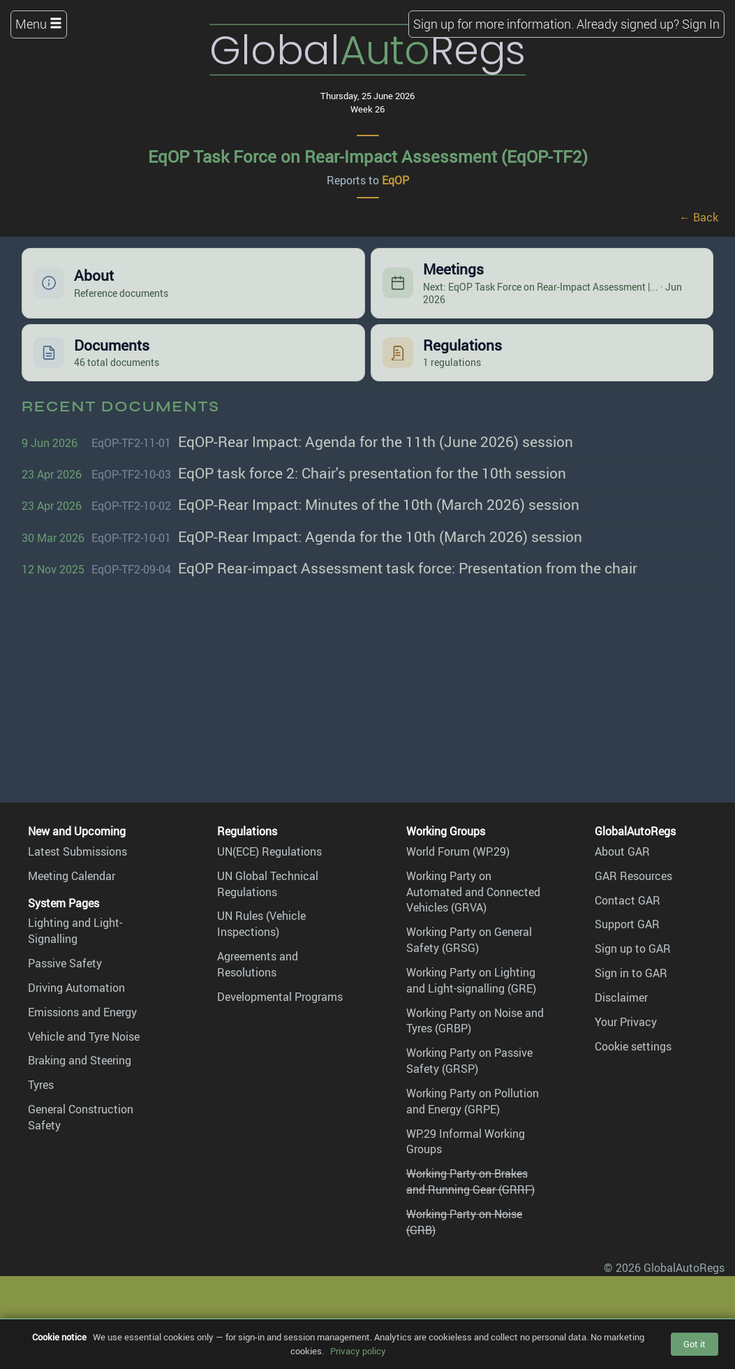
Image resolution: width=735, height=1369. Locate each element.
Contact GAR (627, 900)
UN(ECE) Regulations (269, 851)
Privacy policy (358, 1351)
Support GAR (627, 924)
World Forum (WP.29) (458, 851)
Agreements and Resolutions (257, 964)
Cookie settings (633, 1046)
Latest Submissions (77, 851)
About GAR (622, 851)
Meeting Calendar (71, 876)
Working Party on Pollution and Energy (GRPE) (472, 1101)
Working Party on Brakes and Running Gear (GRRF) (470, 1181)
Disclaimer (621, 997)
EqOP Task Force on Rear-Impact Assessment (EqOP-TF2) (368, 156)
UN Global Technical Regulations (267, 884)
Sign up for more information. (493, 23)
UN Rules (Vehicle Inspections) (261, 923)
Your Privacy (626, 1022)
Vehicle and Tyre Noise (84, 1036)
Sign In (701, 23)
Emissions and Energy (82, 1012)
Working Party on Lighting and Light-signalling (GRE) (471, 980)
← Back (698, 217)
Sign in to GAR (631, 973)
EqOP (395, 180)
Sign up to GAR (633, 948)
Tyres (41, 1084)
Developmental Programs (280, 996)
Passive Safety (65, 963)
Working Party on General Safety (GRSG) (469, 940)
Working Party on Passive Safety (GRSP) (469, 1060)
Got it (694, 1344)
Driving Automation (76, 987)
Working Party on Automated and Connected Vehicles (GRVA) (473, 892)
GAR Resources (633, 876)
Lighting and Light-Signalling (75, 930)
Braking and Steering (79, 1060)
